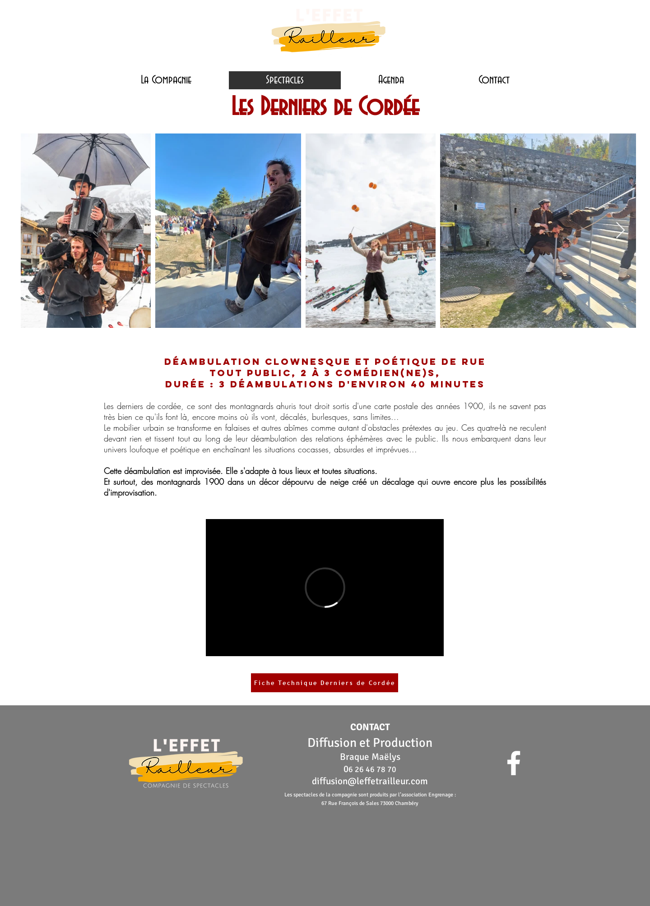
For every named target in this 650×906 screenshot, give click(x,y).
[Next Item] (620, 230)
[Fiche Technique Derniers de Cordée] (324, 682)
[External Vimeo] (325, 587)
